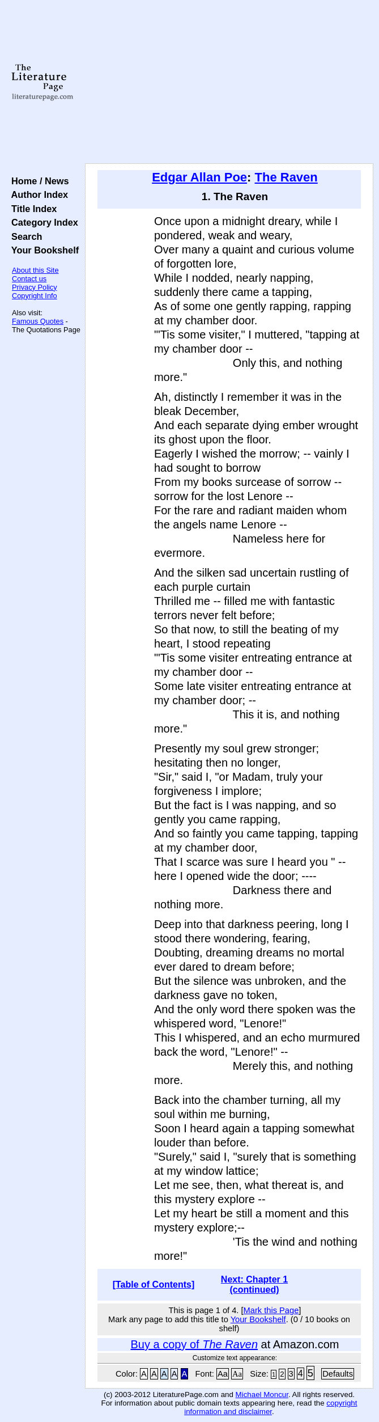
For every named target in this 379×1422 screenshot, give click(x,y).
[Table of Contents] (154, 1284)
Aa (223, 1373)
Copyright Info (34, 295)
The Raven (286, 177)
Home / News (37, 181)
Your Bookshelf (42, 250)
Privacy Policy (34, 287)
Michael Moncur (262, 1394)
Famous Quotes (37, 321)
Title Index (31, 209)
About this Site (35, 270)
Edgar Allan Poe (199, 177)
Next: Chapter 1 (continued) (254, 1284)
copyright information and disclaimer (270, 1407)
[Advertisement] (229, 82)
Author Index (37, 194)
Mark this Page (271, 1310)
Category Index (42, 222)
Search (24, 236)
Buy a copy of (194, 1344)
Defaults (337, 1373)
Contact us (29, 278)
